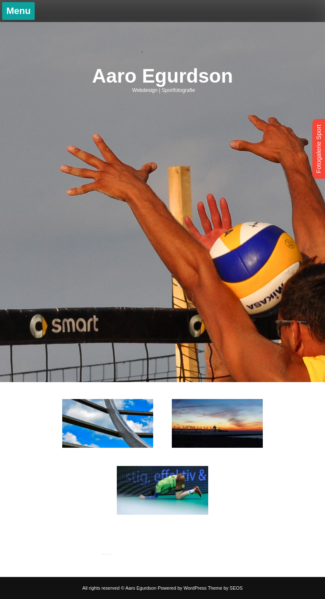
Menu (18, 11)
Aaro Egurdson (162, 76)
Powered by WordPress (182, 588)
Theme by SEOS (225, 588)
